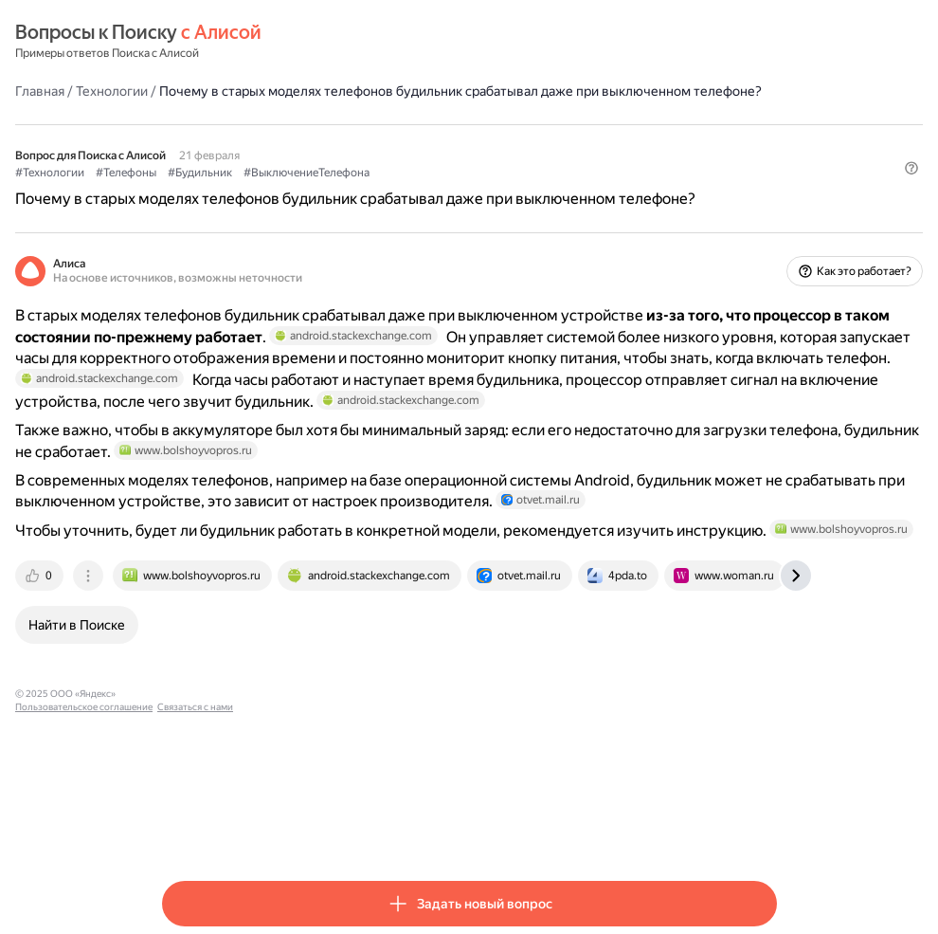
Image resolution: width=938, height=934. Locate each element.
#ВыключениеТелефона (453, 190)
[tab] (187, 710)
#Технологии (196, 190)
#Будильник (347, 190)
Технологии (259, 90)
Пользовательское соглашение (339, 828)
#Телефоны (273, 190)
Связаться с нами (451, 828)
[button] (765, 222)
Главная (186, 90)
